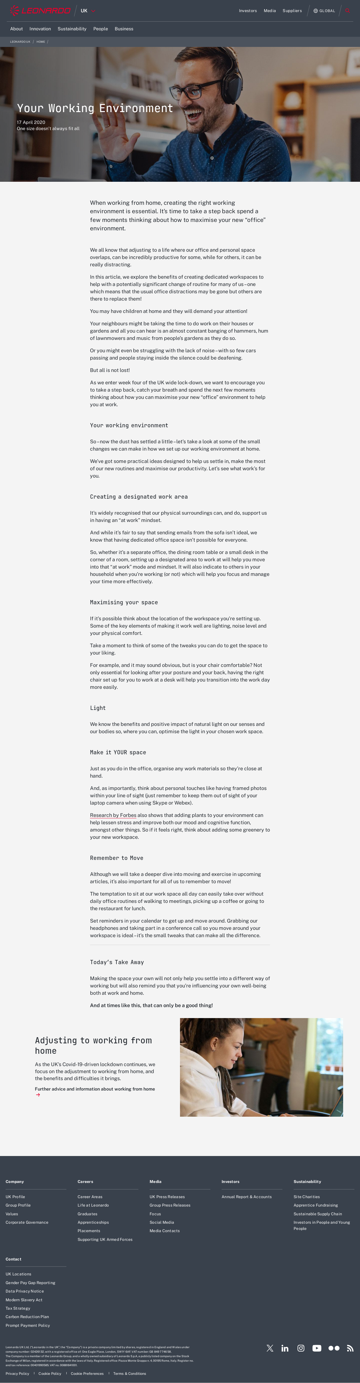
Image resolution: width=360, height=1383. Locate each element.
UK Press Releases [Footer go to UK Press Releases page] (167, 1196)
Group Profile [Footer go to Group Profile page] (18, 1205)
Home (41, 41)
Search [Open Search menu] (347, 10)
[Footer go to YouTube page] (317, 1348)
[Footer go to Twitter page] (267, 1348)
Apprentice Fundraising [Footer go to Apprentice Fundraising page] (316, 1205)
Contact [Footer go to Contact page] (13, 1259)
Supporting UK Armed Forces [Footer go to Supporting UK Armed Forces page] (105, 1239)
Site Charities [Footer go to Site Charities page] (307, 1196)
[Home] (40, 10)
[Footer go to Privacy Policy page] (18, 1373)
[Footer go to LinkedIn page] (285, 1348)
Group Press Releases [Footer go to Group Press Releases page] (170, 1205)
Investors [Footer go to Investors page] (231, 1181)
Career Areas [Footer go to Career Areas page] (90, 1196)
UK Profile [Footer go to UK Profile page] (15, 1196)
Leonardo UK (20, 41)
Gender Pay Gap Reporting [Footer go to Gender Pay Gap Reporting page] (30, 1282)
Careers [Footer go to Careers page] (85, 1181)
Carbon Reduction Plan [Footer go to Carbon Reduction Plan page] (27, 1316)
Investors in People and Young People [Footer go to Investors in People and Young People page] (322, 1225)
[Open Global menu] (324, 11)
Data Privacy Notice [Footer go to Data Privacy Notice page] (25, 1291)
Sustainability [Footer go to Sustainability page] (307, 1181)
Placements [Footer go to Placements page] (89, 1230)
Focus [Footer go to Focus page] (155, 1214)
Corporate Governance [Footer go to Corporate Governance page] (27, 1222)
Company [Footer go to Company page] (15, 1181)
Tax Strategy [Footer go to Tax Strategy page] (18, 1308)
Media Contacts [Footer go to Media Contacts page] (165, 1230)
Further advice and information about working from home (95, 1089)
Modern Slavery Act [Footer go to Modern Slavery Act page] (24, 1300)
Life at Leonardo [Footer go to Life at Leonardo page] (93, 1205)
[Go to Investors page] (248, 11)
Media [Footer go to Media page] (155, 1181)
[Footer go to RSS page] (350, 1348)
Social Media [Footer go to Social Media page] (162, 1222)
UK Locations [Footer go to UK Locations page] (18, 1274)
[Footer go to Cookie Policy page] (50, 1373)
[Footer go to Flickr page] (334, 1348)
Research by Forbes (113, 815)
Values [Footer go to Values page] (12, 1214)
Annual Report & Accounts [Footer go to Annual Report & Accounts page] (247, 1196)
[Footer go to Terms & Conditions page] (130, 1373)
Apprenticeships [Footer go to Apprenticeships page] (93, 1222)
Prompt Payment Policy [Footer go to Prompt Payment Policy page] (28, 1325)
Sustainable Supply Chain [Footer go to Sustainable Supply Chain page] (318, 1214)
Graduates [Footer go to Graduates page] (87, 1214)
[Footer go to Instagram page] (301, 1348)
